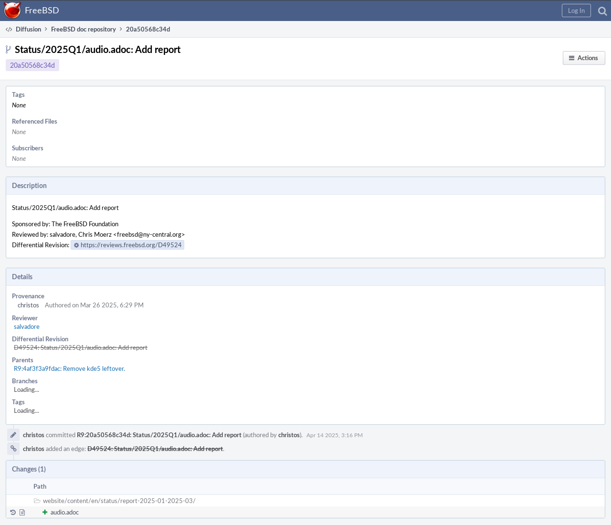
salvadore (27, 326)
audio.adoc (65, 512)
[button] (576, 10)
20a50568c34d (32, 65)
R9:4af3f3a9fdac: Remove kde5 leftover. (69, 368)
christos (28, 305)
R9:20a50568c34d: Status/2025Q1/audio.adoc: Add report (159, 434)
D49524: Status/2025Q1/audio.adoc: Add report (80, 347)
